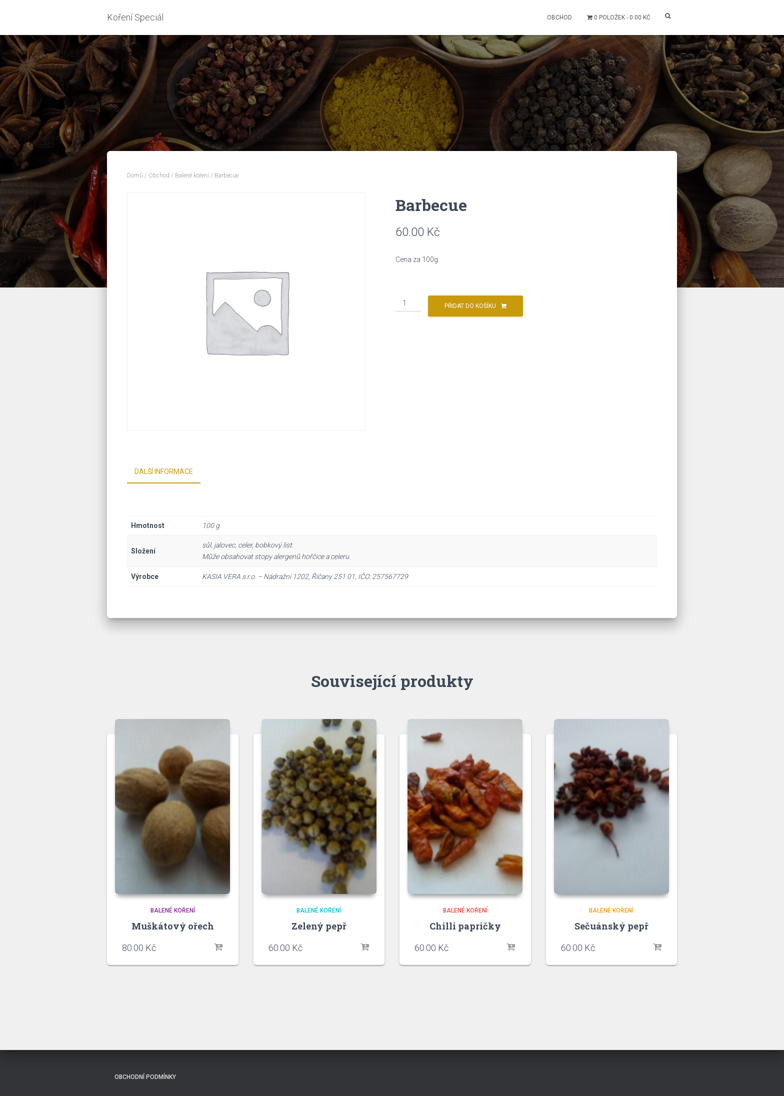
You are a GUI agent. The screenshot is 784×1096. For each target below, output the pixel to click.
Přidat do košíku (470, 306)
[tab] (171, 472)
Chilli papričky (465, 924)
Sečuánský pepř (611, 924)
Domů (135, 175)
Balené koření (192, 175)
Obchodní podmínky (145, 1074)
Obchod (559, 17)
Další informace (163, 472)
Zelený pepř (319, 924)
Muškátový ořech (173, 924)
